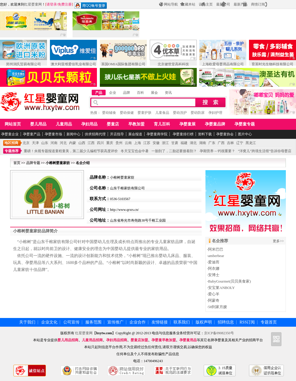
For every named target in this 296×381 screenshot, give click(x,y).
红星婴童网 (33, 4)
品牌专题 (33, 163)
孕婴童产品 (31, 134)
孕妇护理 (215, 113)
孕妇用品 (89, 124)
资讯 (168, 93)
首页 (16, 163)
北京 (26, 143)
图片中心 (245, 134)
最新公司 (223, 4)
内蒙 (72, 143)
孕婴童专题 (244, 124)
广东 (211, 143)
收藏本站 (188, 4)
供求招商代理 (95, 134)
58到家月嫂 (217, 307)
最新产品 (241, 4)
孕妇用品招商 (116, 340)
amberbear (216, 256)
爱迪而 (213, 262)
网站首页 (13, 124)
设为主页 (206, 4)
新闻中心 (73, 134)
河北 (63, 143)
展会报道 (135, 134)
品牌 (126, 93)
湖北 (193, 143)
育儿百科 (162, 124)
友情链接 (159, 322)
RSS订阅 (247, 322)
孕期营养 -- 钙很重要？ (217, 151)
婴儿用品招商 (67, 340)
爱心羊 (213, 294)
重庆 (109, 143)
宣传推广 (115, 322)
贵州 (118, 143)
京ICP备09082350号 (219, 333)
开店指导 (117, 134)
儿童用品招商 (92, 340)
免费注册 (65, 4)
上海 (137, 143)
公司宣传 (71, 322)
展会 (154, 93)
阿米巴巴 (215, 249)
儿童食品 (162, 113)
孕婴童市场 (53, 134)
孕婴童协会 (225, 134)
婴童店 (113, 124)
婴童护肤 (144, 113)
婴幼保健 (127, 113)
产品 (98, 93)
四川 (100, 143)
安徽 (156, 143)
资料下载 (205, 134)
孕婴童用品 (188, 340)
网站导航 (171, 4)
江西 (91, 143)
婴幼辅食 (109, 113)
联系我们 (182, 322)
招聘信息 (226, 322)
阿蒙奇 (213, 300)
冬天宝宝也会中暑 (135, 151)
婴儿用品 (38, 124)
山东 (44, 143)
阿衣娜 (213, 268)
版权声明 (204, 322)
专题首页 (269, 322)
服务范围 (93, 322)
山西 (81, 143)
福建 (184, 143)
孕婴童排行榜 (183, 134)
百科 (140, 93)
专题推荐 (12, 151)
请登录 (51, 4)
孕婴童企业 (10, 134)
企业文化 (49, 322)
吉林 (230, 143)
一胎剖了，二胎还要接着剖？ (174, 151)
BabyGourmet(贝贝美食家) (229, 281)
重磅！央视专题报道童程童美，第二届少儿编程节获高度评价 (71, 151)
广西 (221, 143)
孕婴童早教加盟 (163, 340)
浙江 (165, 143)
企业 (112, 93)
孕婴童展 (187, 124)
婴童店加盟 (139, 340)
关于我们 (27, 322)
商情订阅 (258, 4)
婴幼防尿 (198, 113)
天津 (35, 143)
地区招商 (11, 143)
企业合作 (137, 322)
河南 (53, 143)
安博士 (213, 275)
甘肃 (174, 143)
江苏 (146, 143)
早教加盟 (136, 124)
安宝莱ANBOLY (221, 287)
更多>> (278, 241)
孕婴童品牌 (215, 124)
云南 (128, 143)
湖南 (202, 143)
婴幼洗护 (180, 113)
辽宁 (239, 143)
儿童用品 (64, 124)
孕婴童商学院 (157, 134)
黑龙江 (251, 143)
